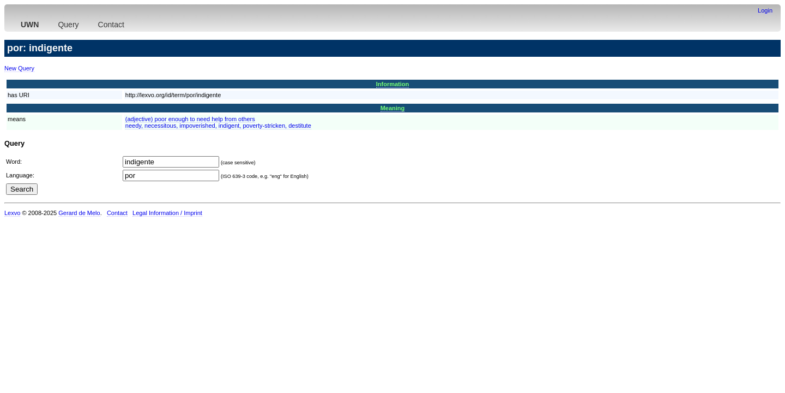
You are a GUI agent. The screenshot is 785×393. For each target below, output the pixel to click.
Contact (111, 24)
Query (68, 24)
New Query (19, 68)
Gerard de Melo (79, 213)
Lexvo (12, 213)
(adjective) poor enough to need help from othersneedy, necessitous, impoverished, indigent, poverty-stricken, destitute (218, 122)
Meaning (393, 108)
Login (765, 10)
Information (392, 84)
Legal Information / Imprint (167, 213)
